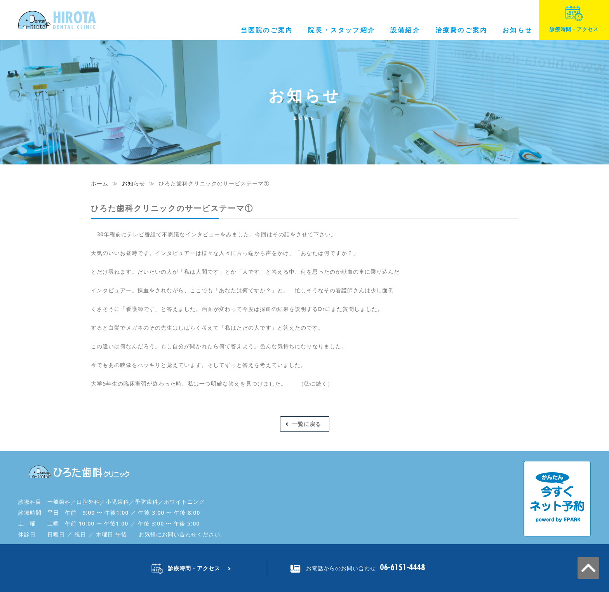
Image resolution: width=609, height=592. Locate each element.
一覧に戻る (306, 424)
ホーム (99, 183)
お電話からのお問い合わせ (341, 568)
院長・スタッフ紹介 (341, 30)
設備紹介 (405, 30)
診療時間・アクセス (574, 19)
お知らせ (517, 30)
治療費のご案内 (461, 30)
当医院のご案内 (267, 30)
